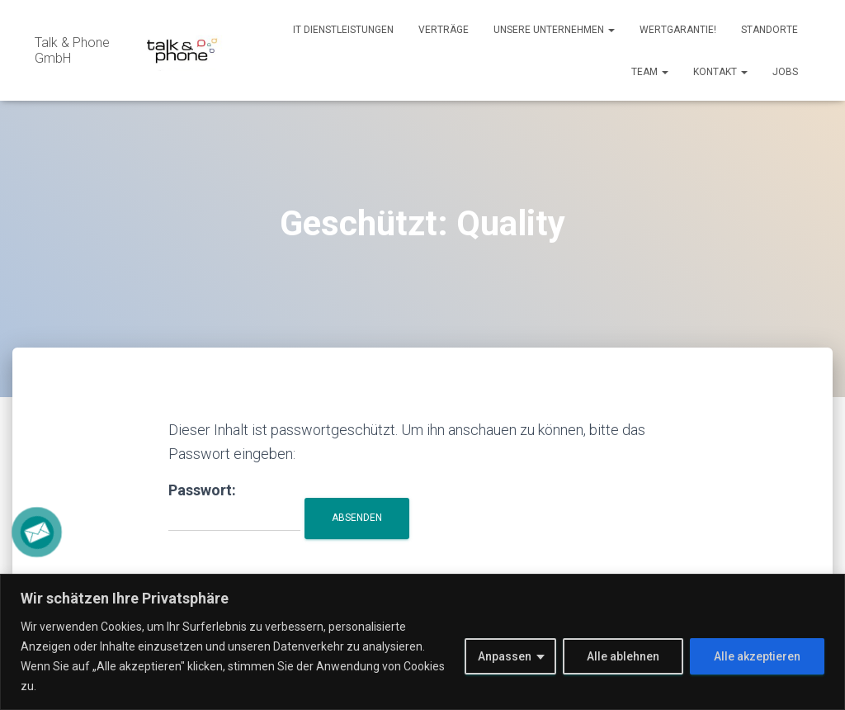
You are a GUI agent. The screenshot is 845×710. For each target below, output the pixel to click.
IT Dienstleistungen (343, 30)
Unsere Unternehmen (554, 30)
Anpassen (504, 656)
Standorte (769, 30)
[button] (611, 30)
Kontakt (720, 72)
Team (649, 72)
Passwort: (234, 506)
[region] (422, 642)
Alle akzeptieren (757, 656)
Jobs (785, 72)
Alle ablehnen (623, 656)
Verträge (443, 30)
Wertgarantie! (678, 30)
